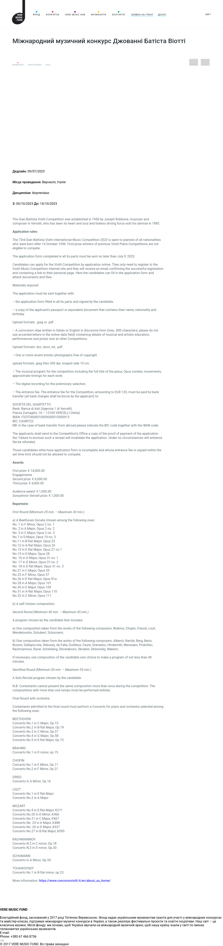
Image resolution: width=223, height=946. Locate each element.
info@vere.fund (21, 933)
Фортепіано (34, 65)
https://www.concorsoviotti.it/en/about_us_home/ (75, 881)
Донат (162, 14)
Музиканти (98, 14)
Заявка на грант (142, 14)
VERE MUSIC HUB (75, 14)
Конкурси (52, 14)
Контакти (118, 14)
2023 (48, 65)
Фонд (36, 14)
